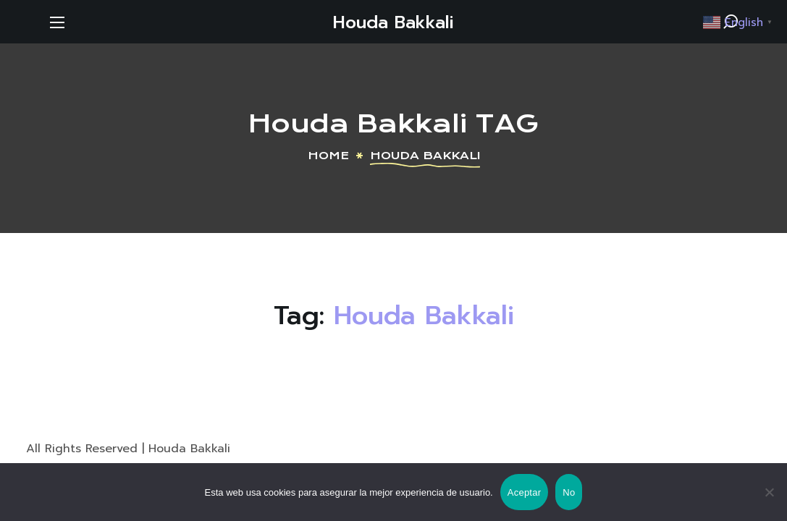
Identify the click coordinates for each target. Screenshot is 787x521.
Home (328, 155)
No (569, 492)
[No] (769, 492)
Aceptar (525, 492)
